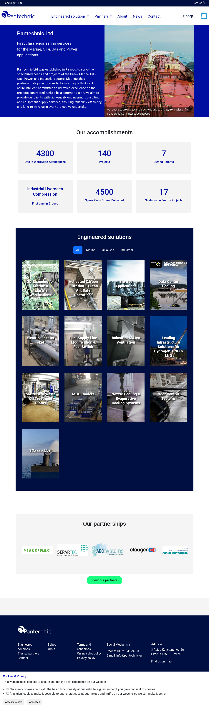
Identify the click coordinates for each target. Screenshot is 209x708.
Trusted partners (28, 653)
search (199, 2)
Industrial (127, 250)
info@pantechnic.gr (129, 655)
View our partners (104, 580)
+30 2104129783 (128, 651)
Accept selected (13, 702)
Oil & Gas (108, 250)
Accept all (34, 702)
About (122, 16)
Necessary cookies (22, 689)
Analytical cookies (21, 693)
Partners (101, 16)
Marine (90, 250)
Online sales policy (89, 653)
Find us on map (161, 661)
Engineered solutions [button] (68, 16)
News (137, 16)
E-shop (188, 16)
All (77, 250)
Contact (154, 16)
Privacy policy (86, 658)
